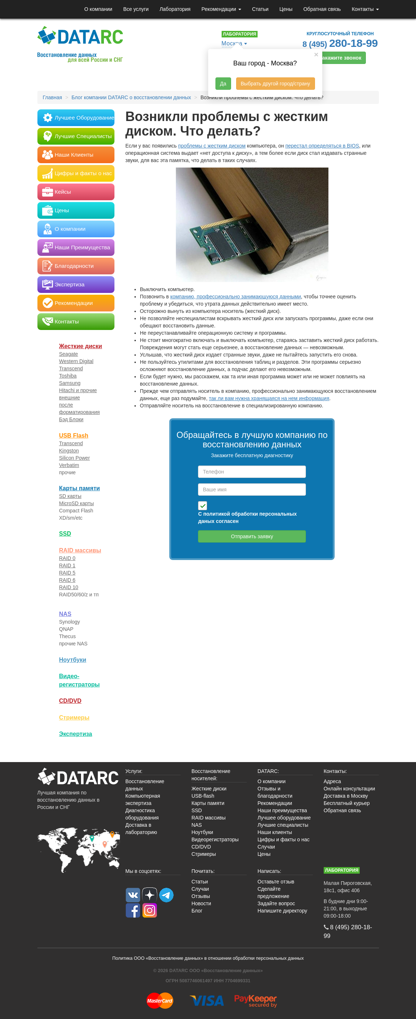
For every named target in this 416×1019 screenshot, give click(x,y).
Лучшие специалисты (283, 825)
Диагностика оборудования (142, 814)
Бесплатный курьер (347, 803)
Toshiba (68, 376)
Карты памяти (79, 488)
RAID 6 (67, 580)
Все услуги (136, 9)
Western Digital (76, 361)
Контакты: (335, 771)
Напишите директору (282, 911)
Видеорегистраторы (215, 839)
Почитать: (203, 871)
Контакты (365, 9)
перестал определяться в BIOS (322, 146)
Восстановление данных (144, 785)
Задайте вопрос (276, 903)
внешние (69, 397)
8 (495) (340, 43)
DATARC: (268, 771)
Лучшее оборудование (284, 818)
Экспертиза (75, 733)
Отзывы (200, 896)
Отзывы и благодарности (275, 792)
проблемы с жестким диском (212, 146)
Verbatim (69, 465)
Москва (232, 43)
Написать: (269, 871)
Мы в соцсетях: (143, 871)
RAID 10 (68, 587)
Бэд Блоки (71, 419)
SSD (65, 533)
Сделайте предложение (273, 892)
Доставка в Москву (346, 796)
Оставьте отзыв (276, 882)
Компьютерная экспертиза (142, 799)
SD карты (70, 496)
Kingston (69, 451)
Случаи (266, 847)
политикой (216, 514)
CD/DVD (70, 700)
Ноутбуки (72, 659)
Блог (196, 911)
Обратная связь (322, 9)
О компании (98, 9)
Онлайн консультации (349, 789)
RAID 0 (67, 558)
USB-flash (202, 796)
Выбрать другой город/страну (275, 83)
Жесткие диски (80, 346)
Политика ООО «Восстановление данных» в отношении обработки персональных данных (208, 958)
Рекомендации (221, 9)
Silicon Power (74, 458)
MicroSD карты (76, 503)
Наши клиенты (275, 832)
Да (223, 83)
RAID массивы (80, 550)
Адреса (332, 781)
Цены (285, 9)
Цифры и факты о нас (284, 839)
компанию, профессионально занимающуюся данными (235, 296)
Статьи (260, 9)
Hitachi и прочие (78, 390)
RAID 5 (67, 573)
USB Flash (74, 435)
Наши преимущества (282, 810)
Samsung (70, 383)
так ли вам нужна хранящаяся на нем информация (269, 398)
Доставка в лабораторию (141, 828)
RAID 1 (67, 565)
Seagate (68, 354)
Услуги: (133, 771)
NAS (65, 614)
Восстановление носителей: (210, 774)
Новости (201, 903)
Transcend (71, 368)
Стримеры (74, 717)
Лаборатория (174, 9)
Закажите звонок (340, 58)
